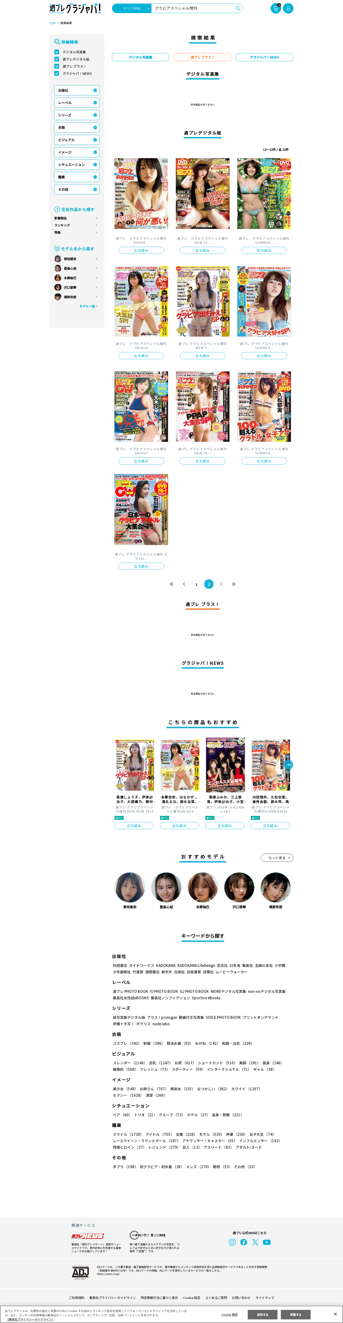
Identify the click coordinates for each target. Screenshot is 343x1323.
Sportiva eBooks (204, 997)
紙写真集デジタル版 (129, 1017)
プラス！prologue (161, 1017)
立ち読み (141, 250)
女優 (185, 1134)
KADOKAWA (165, 965)
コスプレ (127, 1043)
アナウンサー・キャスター (209, 1140)
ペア (122, 1114)
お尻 (183, 1062)
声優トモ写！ (123, 1023)
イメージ (64, 152)
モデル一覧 (87, 306)
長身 (270, 1062)
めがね (206, 1043)
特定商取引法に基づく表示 (159, 1297)
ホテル (197, 1114)
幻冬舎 (234, 965)
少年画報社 (122, 971)
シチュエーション (71, 164)
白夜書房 (194, 971)
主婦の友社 (263, 965)
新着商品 (60, 218)
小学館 (279, 965)
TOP (52, 23)
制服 (153, 1043)
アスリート (217, 1147)
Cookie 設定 (191, 1297)
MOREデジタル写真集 (225, 991)
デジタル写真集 (74, 52)
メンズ (197, 1166)
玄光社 (221, 965)
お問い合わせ (241, 1297)
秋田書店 (120, 965)
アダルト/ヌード (247, 1147)
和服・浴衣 (236, 1043)
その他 (63, 189)
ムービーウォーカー (232, 971)
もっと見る (277, 857)
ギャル (263, 1069)
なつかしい (212, 1088)
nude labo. (161, 1023)
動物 (221, 1166)
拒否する (262, 1314)
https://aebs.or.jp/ (107, 1273)
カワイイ (245, 1088)
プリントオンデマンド (258, 1017)
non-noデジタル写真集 (263, 991)
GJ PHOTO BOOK (192, 991)
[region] (171, 1314)
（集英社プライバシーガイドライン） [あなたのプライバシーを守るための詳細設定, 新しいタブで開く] (30, 1319)
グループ (171, 1114)
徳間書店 (152, 971)
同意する (296, 1314)
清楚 (123, 1095)
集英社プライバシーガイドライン (113, 1297)
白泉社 (179, 971)
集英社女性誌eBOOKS (130, 997)
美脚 (247, 1062)
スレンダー (130, 1062)
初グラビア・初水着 (161, 1166)
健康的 (125, 1069)
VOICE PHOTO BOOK (222, 1017)
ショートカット (216, 1062)
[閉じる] (335, 1314)
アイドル (159, 1134)
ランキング (62, 225)
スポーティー (187, 1069)
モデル (210, 1134)
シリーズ (64, 115)
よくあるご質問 (216, 1297)
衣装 (61, 127)
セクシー (277, 1088)
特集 (57, 232)
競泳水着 (179, 1043)
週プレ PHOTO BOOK (130, 991)
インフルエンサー (260, 1140)
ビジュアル (66, 139)
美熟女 (182, 1088)
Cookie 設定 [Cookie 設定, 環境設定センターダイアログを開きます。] (230, 1314)
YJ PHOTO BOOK (162, 991)
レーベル (64, 102)
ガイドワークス (141, 965)
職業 (61, 177)
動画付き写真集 (190, 1017)
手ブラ (125, 1166)
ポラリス (143, 1023)
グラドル (128, 1134)
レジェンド (164, 1147)
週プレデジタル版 (76, 59)
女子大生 (260, 1134)
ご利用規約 (77, 1297)
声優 (234, 1134)
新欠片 (166, 971)
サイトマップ (264, 1297)
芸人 (191, 1147)
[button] (288, 765)
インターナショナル (228, 1069)
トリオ (145, 1114)
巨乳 (160, 1062)
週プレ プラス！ (75, 66)
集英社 (247, 965)
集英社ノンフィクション (169, 997)
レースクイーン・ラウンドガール (146, 1140)
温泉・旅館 (226, 1114)
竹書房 (138, 971)
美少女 (125, 1088)
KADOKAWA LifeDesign (196, 965)
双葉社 (208, 971)
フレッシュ (154, 1069)
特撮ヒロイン (129, 1147)
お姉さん (153, 1088)
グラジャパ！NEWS (77, 73)
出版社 (63, 90)
